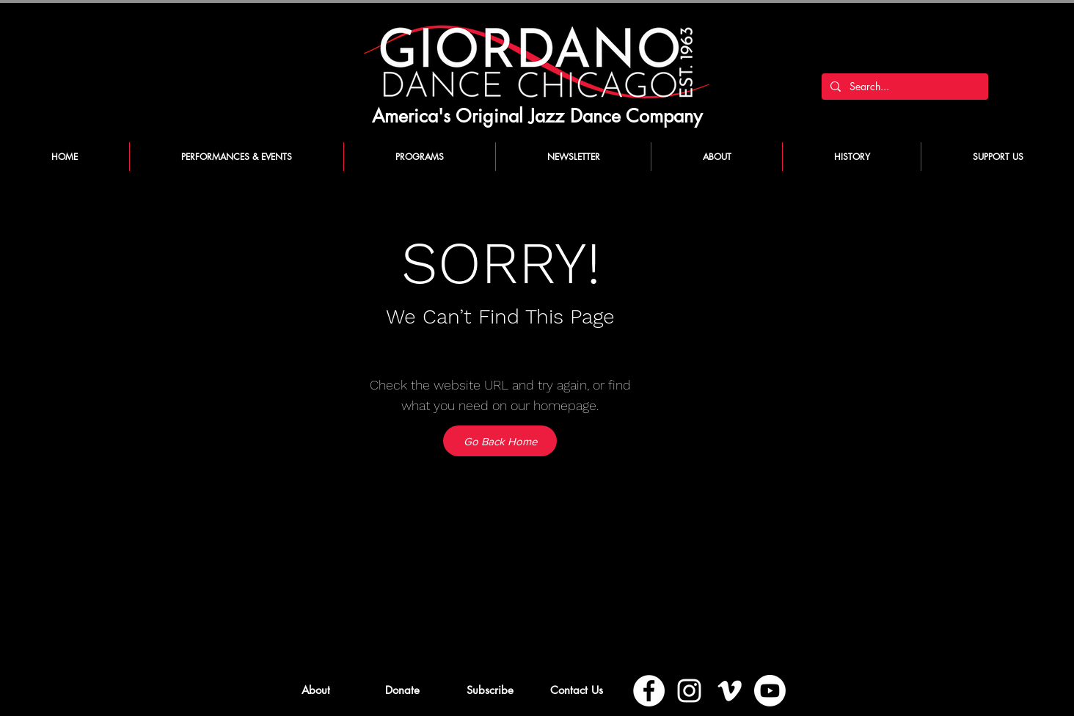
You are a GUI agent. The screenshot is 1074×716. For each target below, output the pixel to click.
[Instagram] (689, 690)
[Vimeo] (729, 690)
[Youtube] (770, 690)
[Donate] (402, 689)
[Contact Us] (576, 689)
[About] (316, 689)
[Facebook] (649, 690)
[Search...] (903, 86)
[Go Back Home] (500, 440)
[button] (489, 689)
